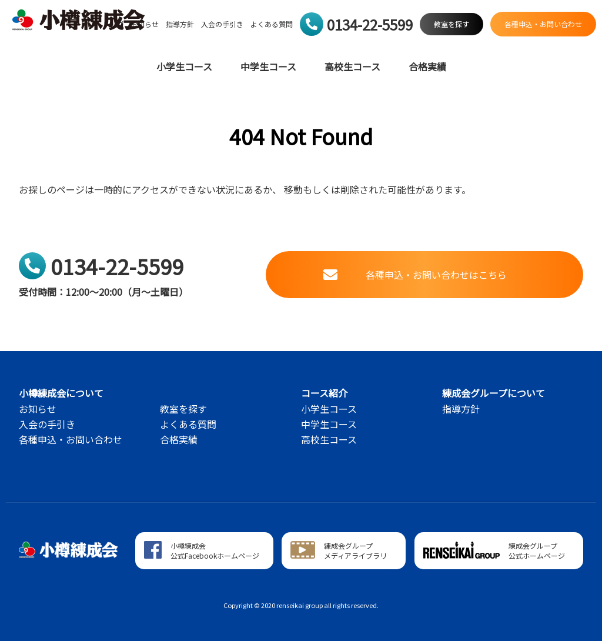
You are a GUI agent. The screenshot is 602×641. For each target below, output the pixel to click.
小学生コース (184, 67)
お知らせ (37, 409)
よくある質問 (271, 24)
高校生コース (352, 67)
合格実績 (427, 67)
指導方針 (180, 24)
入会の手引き (222, 24)
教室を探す (183, 409)
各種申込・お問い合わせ (70, 439)
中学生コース (268, 67)
